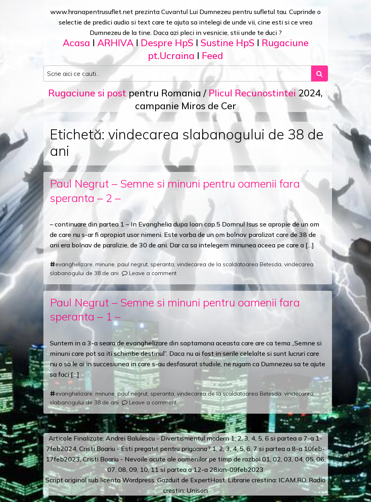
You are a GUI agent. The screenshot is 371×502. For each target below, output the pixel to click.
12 (197, 469)
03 (288, 459)
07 (111, 469)
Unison (197, 490)
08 (122, 469)
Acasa (76, 43)
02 (277, 459)
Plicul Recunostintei (252, 93)
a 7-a (306, 438)
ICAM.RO (292, 480)
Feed (212, 55)
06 (320, 459)
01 (266, 459)
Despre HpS (167, 43)
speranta (162, 264)
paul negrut (132, 264)
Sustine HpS (227, 43)
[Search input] (177, 73)
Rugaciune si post (87, 93)
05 (309, 459)
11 (155, 469)
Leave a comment (152, 273)
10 (144, 469)
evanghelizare (73, 264)
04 (299, 459)
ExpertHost (207, 480)
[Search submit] (319, 73)
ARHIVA (115, 43)
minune (105, 264)
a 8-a (294, 449)
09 (133, 469)
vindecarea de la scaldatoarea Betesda (229, 264)
